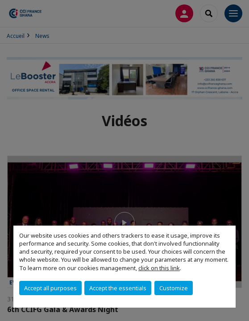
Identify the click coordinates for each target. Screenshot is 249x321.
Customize (173, 288)
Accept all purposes (50, 288)
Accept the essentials (117, 288)
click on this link (159, 268)
